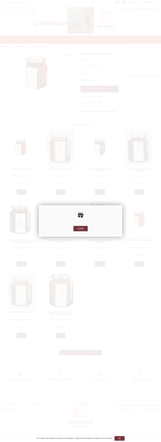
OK (119, 438)
